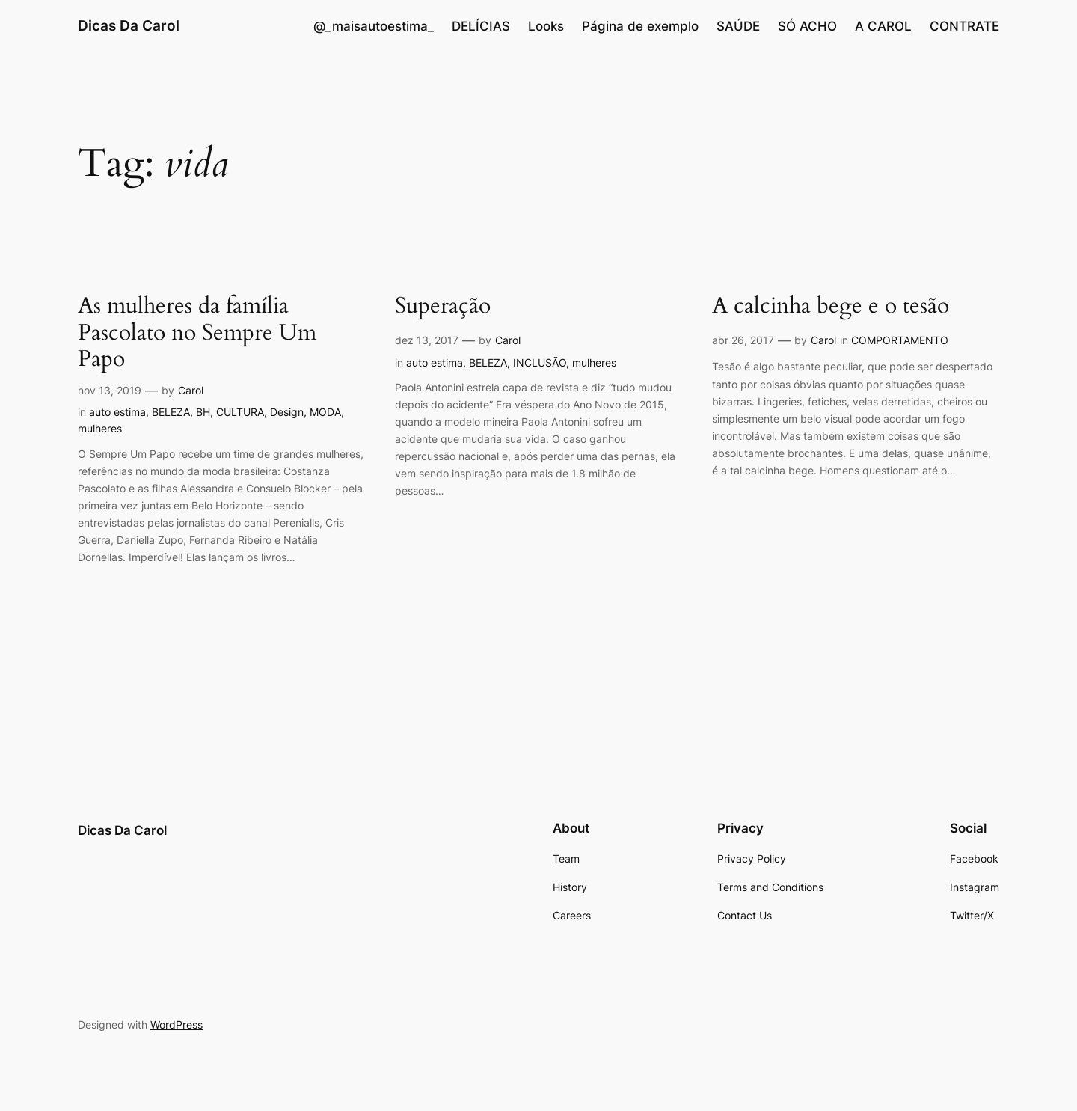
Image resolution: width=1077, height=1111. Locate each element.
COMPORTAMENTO (899, 340)
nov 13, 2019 (109, 390)
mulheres (100, 428)
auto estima (117, 411)
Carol (190, 390)
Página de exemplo (640, 26)
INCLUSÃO (539, 362)
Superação (443, 306)
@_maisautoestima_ (373, 26)
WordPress (176, 1024)
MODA (325, 411)
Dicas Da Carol (129, 25)
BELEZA (171, 411)
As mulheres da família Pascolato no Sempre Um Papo (197, 333)
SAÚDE (738, 26)
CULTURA (240, 411)
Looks (546, 26)
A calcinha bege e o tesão (830, 306)
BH (203, 411)
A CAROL (883, 26)
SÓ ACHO (807, 26)
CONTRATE (964, 26)
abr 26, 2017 (743, 340)
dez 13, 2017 (426, 340)
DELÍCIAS (481, 26)
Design (287, 411)
